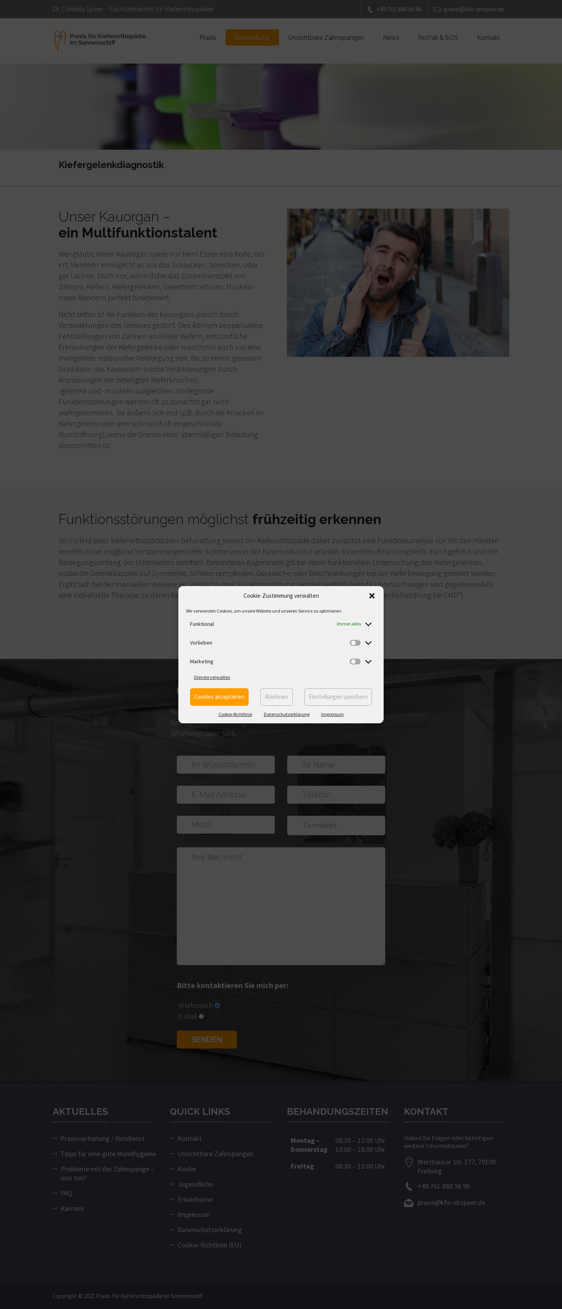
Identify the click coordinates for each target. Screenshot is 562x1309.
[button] (372, 596)
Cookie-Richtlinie (235, 714)
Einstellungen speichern (338, 696)
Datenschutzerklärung (286, 714)
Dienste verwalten (212, 677)
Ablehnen (276, 696)
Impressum (332, 714)
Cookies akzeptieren (219, 696)
